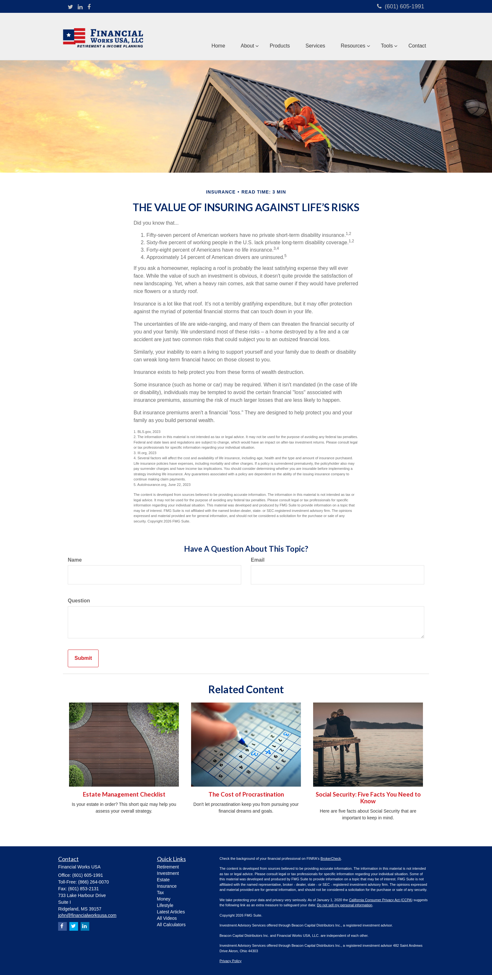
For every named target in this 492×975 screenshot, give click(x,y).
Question (79, 600)
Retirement (168, 866)
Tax (160, 892)
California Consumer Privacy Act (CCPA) (381, 900)
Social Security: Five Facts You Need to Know (368, 798)
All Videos (167, 918)
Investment (168, 873)
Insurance (167, 886)
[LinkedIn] (80, 7)
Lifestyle (165, 905)
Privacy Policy (231, 961)
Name (75, 560)
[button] (244, 36)
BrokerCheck (331, 858)
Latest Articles (171, 911)
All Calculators (171, 924)
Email (258, 560)
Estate (163, 879)
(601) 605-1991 (400, 6)
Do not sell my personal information (344, 905)
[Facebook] (89, 7)
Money (164, 899)
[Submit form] (83, 658)
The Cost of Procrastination (246, 794)
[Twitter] (70, 7)
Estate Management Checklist (124, 794)
